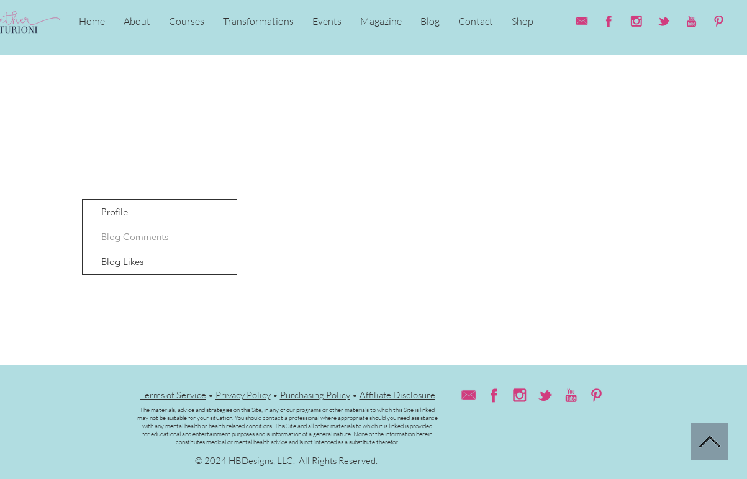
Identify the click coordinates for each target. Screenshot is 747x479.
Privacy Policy (243, 395)
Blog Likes (122, 261)
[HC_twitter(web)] (664, 21)
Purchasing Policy (315, 395)
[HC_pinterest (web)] (718, 21)
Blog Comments (134, 237)
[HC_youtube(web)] (691, 21)
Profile (114, 212)
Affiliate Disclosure (397, 395)
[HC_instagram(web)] (636, 21)
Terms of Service (173, 395)
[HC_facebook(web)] (609, 21)
